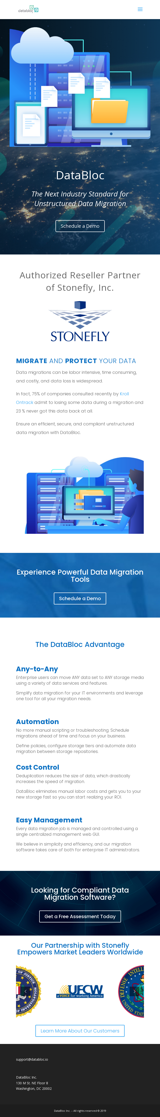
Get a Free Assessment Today (80, 916)
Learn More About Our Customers (80, 1030)
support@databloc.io (32, 1059)
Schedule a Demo (80, 226)
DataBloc (80, 175)
